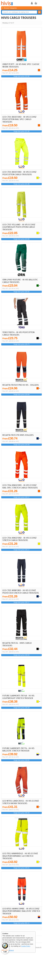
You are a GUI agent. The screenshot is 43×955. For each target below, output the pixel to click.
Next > (36, 22)
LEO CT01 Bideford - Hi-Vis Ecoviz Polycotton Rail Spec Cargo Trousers (19, 119)
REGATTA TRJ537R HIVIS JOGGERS (18, 435)
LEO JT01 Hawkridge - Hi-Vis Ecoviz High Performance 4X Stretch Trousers (20, 856)
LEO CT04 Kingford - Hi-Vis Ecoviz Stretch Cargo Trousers (19, 539)
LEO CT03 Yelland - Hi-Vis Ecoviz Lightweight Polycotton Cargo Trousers (18, 227)
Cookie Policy (25, 946)
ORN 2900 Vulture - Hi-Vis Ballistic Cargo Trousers (20, 280)
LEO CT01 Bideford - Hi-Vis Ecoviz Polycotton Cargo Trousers (19, 173)
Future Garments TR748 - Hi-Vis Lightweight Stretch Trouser (18, 696)
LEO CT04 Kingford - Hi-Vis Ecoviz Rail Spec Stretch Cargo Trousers (20, 486)
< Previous (33, 22)
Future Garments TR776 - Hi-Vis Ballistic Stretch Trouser (18, 749)
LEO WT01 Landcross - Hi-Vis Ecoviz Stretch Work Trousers (20, 802)
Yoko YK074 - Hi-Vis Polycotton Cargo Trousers (18, 333)
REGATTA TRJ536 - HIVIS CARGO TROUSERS (17, 644)
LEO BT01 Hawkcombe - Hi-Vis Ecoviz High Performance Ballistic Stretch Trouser (21, 911)
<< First (30, 22)
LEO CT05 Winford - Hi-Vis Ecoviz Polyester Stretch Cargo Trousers (20, 591)
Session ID (38, 947)
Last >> (39, 22)
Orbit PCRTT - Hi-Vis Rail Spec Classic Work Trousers (21, 65)
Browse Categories (10, 8)
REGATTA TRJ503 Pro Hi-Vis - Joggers (20, 385)
